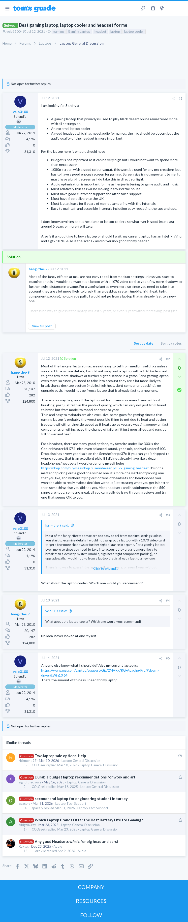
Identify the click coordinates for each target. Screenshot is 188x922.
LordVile (40, 851)
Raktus (24, 846)
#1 (181, 98)
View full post (42, 326)
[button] (7, 8)
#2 (168, 359)
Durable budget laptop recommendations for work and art (85, 777)
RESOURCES (91, 901)
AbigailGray (27, 825)
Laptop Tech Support (70, 803)
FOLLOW (91, 915)
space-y (24, 803)
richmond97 (27, 761)
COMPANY (91, 887)
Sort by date (143, 343)
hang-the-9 (38, 269)
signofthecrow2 (30, 782)
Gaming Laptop (79, 31)
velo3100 (13, 31)
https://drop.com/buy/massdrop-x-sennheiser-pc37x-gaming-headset (95, 468)
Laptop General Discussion (81, 761)
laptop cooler (134, 31)
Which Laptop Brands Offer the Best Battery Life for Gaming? (89, 820)
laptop (115, 31)
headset (100, 31)
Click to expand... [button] (105, 568)
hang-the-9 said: (57, 525)
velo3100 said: (56, 611)
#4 (168, 601)
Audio (58, 846)
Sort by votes (171, 343)
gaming (58, 31)
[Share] (173, 98)
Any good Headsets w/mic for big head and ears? (76, 841)
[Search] (181, 8)
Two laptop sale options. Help (60, 755)
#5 (168, 658)
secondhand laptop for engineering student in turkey (81, 798)
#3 (168, 515)
